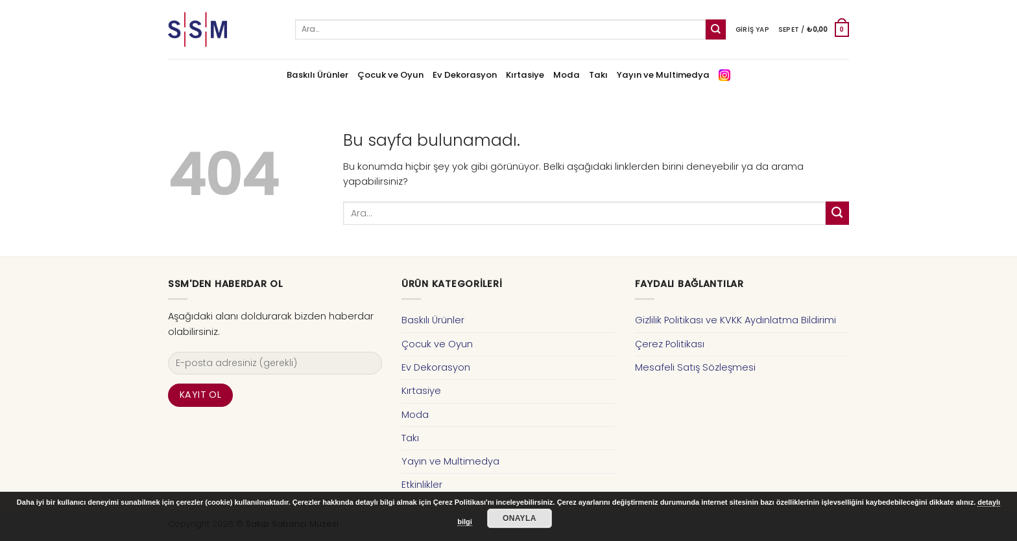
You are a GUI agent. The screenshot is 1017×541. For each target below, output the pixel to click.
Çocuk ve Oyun (390, 75)
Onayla (519, 518)
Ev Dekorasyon (465, 75)
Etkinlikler (421, 484)
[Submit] (716, 29)
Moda (566, 75)
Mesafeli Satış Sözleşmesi (695, 367)
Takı (598, 75)
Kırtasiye (525, 75)
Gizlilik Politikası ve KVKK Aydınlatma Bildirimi (735, 320)
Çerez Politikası (669, 344)
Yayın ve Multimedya (663, 75)
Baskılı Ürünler (317, 75)
